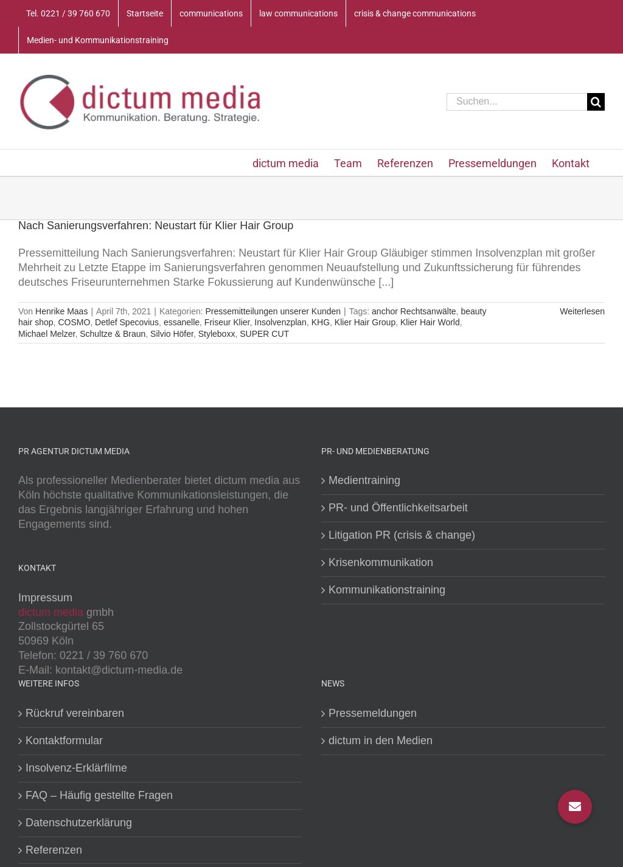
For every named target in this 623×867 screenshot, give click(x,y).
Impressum (45, 598)
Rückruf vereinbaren (75, 713)
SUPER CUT (264, 334)
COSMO (74, 322)
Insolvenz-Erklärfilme (76, 768)
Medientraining (364, 480)
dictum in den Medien (381, 740)
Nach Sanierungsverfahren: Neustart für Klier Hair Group (155, 225)
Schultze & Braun (112, 334)
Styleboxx (216, 334)
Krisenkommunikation (381, 562)
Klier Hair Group (365, 322)
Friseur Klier (227, 322)
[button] (575, 807)
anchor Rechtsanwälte (414, 311)
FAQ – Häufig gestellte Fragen (99, 795)
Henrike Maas (61, 311)
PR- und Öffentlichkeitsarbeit (398, 508)
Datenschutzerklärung (79, 823)
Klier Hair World (430, 322)
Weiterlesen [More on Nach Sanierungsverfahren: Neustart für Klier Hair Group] (582, 311)
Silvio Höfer (171, 334)
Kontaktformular (64, 740)
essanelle (182, 322)
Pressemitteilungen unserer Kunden (273, 311)
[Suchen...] (517, 102)
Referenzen (54, 850)
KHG (321, 322)
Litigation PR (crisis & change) (402, 535)
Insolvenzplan (280, 322)
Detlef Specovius (127, 322)
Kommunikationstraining (387, 590)
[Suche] (596, 102)
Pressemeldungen (373, 713)
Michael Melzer (46, 334)
